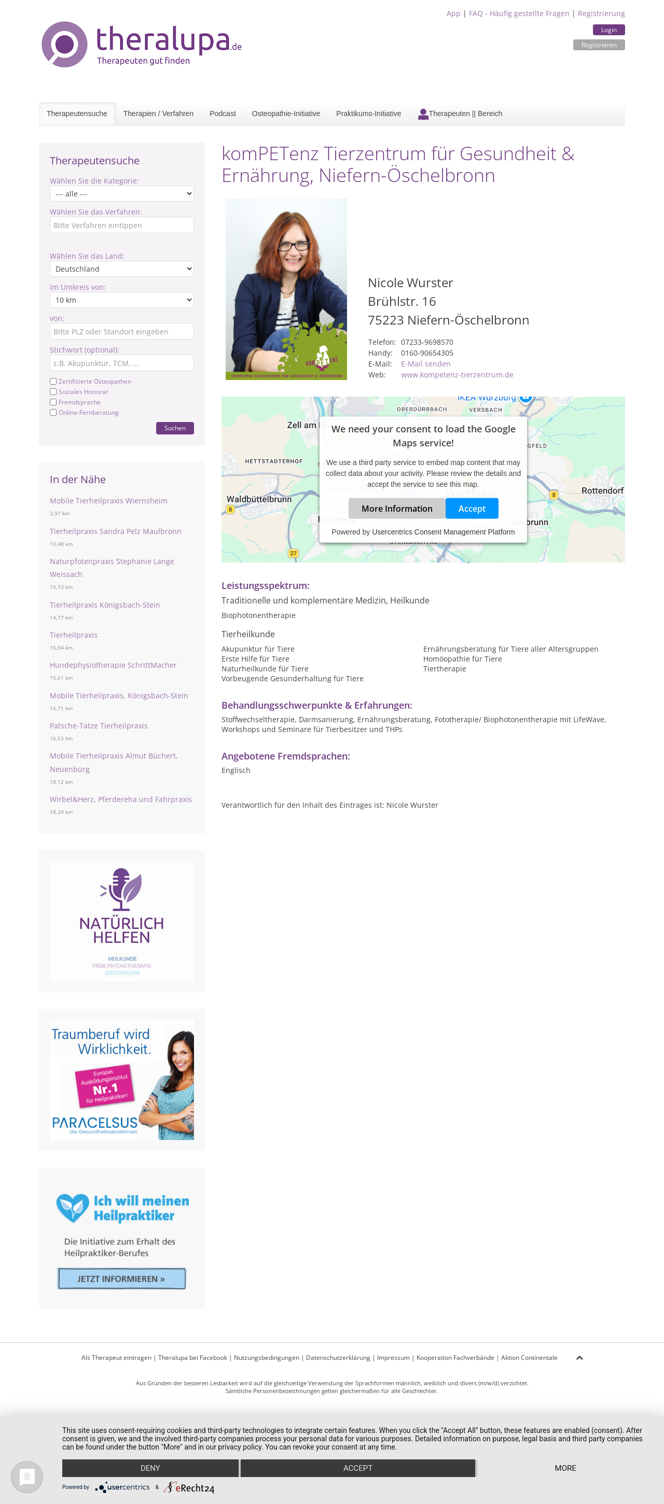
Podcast (223, 113)
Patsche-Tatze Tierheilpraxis (99, 725)
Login (609, 29)
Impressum (393, 1357)
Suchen (175, 428)
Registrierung (601, 13)
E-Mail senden (426, 364)
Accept (472, 508)
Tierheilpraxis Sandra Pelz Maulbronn (116, 531)
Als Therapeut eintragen (116, 1357)
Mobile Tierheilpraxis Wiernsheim (109, 500)
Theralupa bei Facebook (192, 1357)
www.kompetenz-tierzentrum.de (457, 374)
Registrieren (599, 44)
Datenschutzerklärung (338, 1357)
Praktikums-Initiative (368, 113)
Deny (150, 1468)
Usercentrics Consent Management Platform (443, 532)
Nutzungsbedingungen (266, 1357)
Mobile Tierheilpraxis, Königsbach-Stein (119, 695)
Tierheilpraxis (74, 635)
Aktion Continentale (529, 1357)
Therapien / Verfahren (158, 113)
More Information (397, 508)
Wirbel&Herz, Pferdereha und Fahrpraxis (121, 799)
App (454, 13)
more (565, 1468)
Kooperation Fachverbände (455, 1357)
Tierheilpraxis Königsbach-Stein (105, 605)
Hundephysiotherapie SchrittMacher (113, 665)
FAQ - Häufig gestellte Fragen (519, 13)
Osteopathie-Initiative (286, 113)
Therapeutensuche (77, 113)
